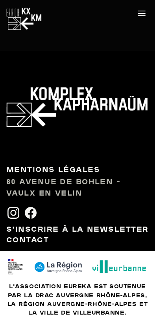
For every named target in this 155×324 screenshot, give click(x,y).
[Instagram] (13, 213)
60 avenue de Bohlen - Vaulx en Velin (63, 188)
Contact (27, 240)
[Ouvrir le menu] (142, 13)
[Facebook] (31, 213)
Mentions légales (53, 170)
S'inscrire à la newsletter (77, 229)
